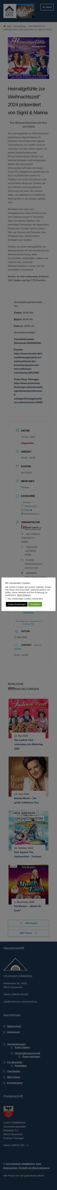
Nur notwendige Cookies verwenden (25, 599)
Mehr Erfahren (24, 595)
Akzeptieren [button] (35, 604)
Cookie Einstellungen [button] (17, 604)
